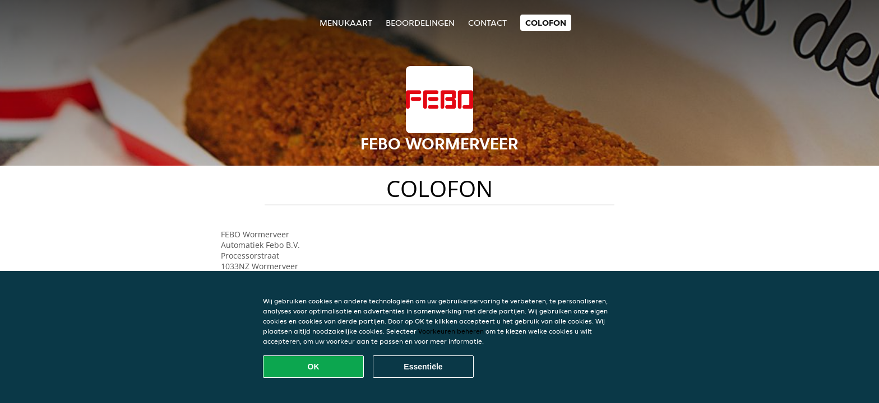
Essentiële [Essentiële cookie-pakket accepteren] (423, 366)
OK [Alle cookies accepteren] (314, 366)
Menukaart (346, 23)
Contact (487, 23)
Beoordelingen (420, 23)
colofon (545, 23)
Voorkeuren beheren (451, 331)
